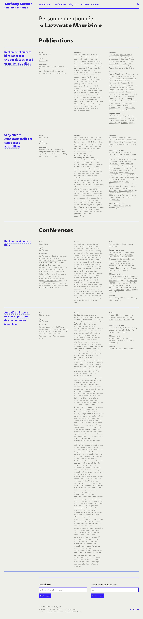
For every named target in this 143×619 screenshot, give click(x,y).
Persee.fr (127, 285)
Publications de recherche (119, 66)
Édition (131, 68)
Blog (71, 4)
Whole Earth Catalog (117, 116)
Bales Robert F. (122, 157)
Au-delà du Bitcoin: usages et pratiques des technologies (17, 318)
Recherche (113, 68)
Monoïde (124, 122)
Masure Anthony (120, 96)
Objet (134, 142)
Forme (111, 61)
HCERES (112, 283)
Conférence (43, 250)
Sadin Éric (113, 190)
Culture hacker (126, 54)
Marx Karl (130, 263)
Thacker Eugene (128, 108)
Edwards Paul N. (115, 168)
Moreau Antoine (128, 266)
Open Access (127, 244)
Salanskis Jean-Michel (128, 190)
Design (124, 57)
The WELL (130, 116)
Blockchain (128, 315)
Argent (111, 315)
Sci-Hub (123, 118)
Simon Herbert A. (116, 193)
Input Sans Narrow (74, 612)
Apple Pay (121, 338)
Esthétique (123, 59)
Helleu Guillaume (129, 328)
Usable (131, 122)
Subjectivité (131, 144)
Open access (127, 63)
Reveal (126, 298)
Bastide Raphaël (115, 252)
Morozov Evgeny (128, 186)
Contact (95, 4)
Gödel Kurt (113, 172)
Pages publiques (115, 285)
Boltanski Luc (128, 76)
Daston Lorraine (126, 164)
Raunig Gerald (127, 188)
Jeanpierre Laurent (117, 87)
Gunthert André (123, 259)
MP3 (116, 298)
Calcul (111, 140)
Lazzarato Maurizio (117, 92)
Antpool (112, 338)
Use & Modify (114, 122)
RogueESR (127, 287)
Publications (45, 4)
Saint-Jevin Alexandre (118, 103)
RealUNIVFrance (115, 287)
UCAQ (122, 208)
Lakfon (128, 205)
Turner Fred (113, 110)
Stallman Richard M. (123, 105)
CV (76, 4)
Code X (112, 125)
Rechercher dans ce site (104, 584)
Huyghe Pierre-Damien (118, 175)
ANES (119, 278)
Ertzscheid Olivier (116, 257)
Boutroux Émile (124, 159)
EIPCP (121, 205)
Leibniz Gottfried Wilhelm (122, 180)
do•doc (112, 120)
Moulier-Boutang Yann (127, 99)
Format (131, 59)
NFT (133, 319)
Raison (111, 144)
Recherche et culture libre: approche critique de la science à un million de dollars (19, 58)
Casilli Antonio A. (126, 161)
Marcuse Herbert (124, 94)
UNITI (128, 289)
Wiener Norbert (126, 110)
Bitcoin (119, 315)
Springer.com (119, 289)
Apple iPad (113, 205)
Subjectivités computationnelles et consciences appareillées (18, 140)
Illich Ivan (133, 175)
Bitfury (112, 340)
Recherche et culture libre (17, 243)
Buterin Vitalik (115, 328)
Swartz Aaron (114, 108)
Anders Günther (123, 155)
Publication (43, 60)
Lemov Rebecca (124, 184)
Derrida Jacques (128, 166)
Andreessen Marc (116, 152)
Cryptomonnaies (115, 317)
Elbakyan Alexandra (125, 254)
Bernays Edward (115, 76)
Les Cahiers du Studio (125, 120)
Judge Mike (124, 177)
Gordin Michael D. (126, 172)
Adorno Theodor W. (116, 74)
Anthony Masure (18, 3)
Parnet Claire (114, 188)
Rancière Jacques (131, 101)
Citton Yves (113, 164)
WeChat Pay (113, 343)
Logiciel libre (121, 61)
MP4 (121, 298)
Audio (111, 298)
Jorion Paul (113, 177)
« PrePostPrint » (53, 269)
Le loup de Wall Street (126, 283)
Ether (111, 319)
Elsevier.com (132, 280)
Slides (133, 298)
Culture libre (114, 57)
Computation (121, 140)
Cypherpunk (127, 317)
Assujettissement (124, 137)
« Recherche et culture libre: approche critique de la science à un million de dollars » (53, 280)
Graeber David (127, 83)
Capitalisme (114, 54)
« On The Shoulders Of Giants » (52, 259)
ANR (124, 278)
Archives (84, 4)
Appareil (112, 137)
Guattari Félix (114, 85)
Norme (130, 61)
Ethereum (118, 319)
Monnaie (127, 319)
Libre (118, 244)
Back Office (132, 278)
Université (123, 68)
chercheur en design (16, 7)
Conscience (131, 140)
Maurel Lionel (114, 266)
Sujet (111, 146)
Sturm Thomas (122, 195)
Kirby (58, 607)
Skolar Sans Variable (55, 612)
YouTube (118, 300)
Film (120, 142)
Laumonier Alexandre (125, 90)
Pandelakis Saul (115, 101)
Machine (127, 142)
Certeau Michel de (116, 78)
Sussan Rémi (122, 332)
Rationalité (120, 144)
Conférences (60, 4)
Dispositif (113, 142)
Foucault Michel (115, 81)
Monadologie (114, 208)
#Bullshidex (113, 118)
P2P (110, 322)
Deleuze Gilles (115, 166)
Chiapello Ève (130, 78)
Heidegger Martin (129, 85)
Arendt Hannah (132, 74)
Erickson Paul (129, 168)
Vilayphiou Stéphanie (124, 197)
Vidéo (111, 300)
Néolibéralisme (115, 63)
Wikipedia (131, 118)
